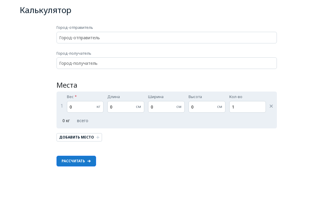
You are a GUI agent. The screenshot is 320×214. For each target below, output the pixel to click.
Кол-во (247, 103)
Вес (85, 103)
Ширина (166, 103)
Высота (207, 103)
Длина (125, 103)
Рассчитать (76, 160)
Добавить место (79, 137)
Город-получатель (167, 60)
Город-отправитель (167, 34)
